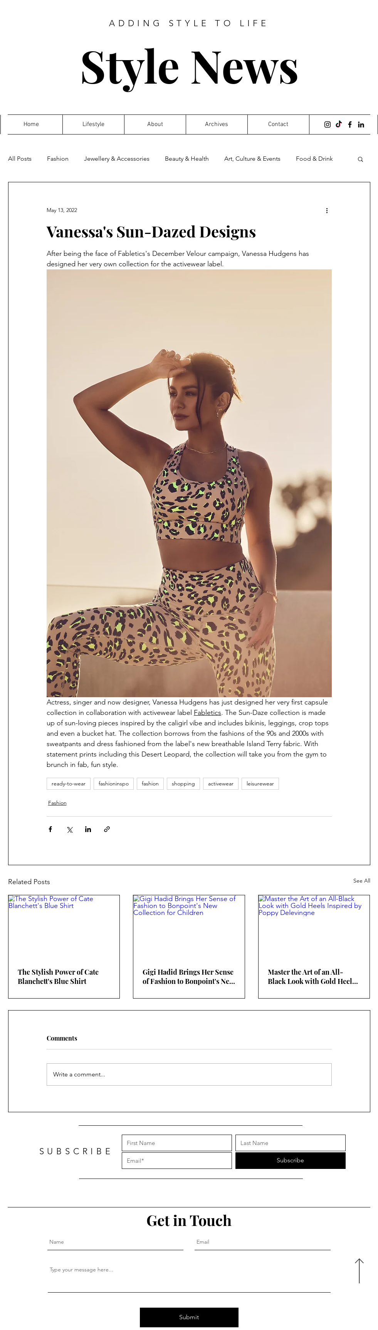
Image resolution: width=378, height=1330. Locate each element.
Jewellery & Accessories (117, 158)
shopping (183, 783)
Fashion (58, 158)
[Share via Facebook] (50, 829)
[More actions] (327, 210)
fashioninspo (114, 783)
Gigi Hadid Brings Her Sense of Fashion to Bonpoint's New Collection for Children (188, 976)
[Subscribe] (290, 1160)
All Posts (20, 158)
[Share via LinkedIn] (88, 829)
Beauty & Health (187, 158)
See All (361, 880)
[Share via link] (107, 829)
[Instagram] (327, 124)
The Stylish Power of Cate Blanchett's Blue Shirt (58, 976)
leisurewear (260, 783)
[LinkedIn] (361, 124)
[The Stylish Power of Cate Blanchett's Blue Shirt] (64, 926)
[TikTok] (338, 124)
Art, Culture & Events (252, 158)
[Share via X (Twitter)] (69, 829)
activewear (221, 783)
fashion (150, 783)
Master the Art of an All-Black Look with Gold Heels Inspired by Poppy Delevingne (311, 976)
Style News (189, 65)
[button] (360, 159)
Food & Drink (314, 158)
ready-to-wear (69, 783)
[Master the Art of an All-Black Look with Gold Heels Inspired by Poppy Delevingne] (314, 926)
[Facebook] (350, 124)
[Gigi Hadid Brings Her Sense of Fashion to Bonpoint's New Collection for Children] (189, 926)
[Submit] (189, 1317)
